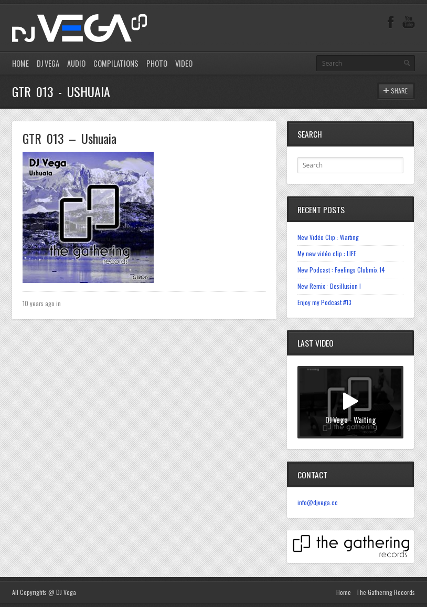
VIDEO (184, 63)
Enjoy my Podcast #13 (324, 302)
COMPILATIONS (115, 63)
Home (343, 592)
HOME (20, 63)
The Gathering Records (385, 592)
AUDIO (76, 63)
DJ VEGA (48, 63)
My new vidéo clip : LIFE (326, 253)
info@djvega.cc (317, 502)
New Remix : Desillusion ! (329, 285)
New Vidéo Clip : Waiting (328, 237)
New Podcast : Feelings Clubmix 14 (341, 269)
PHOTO (156, 63)
